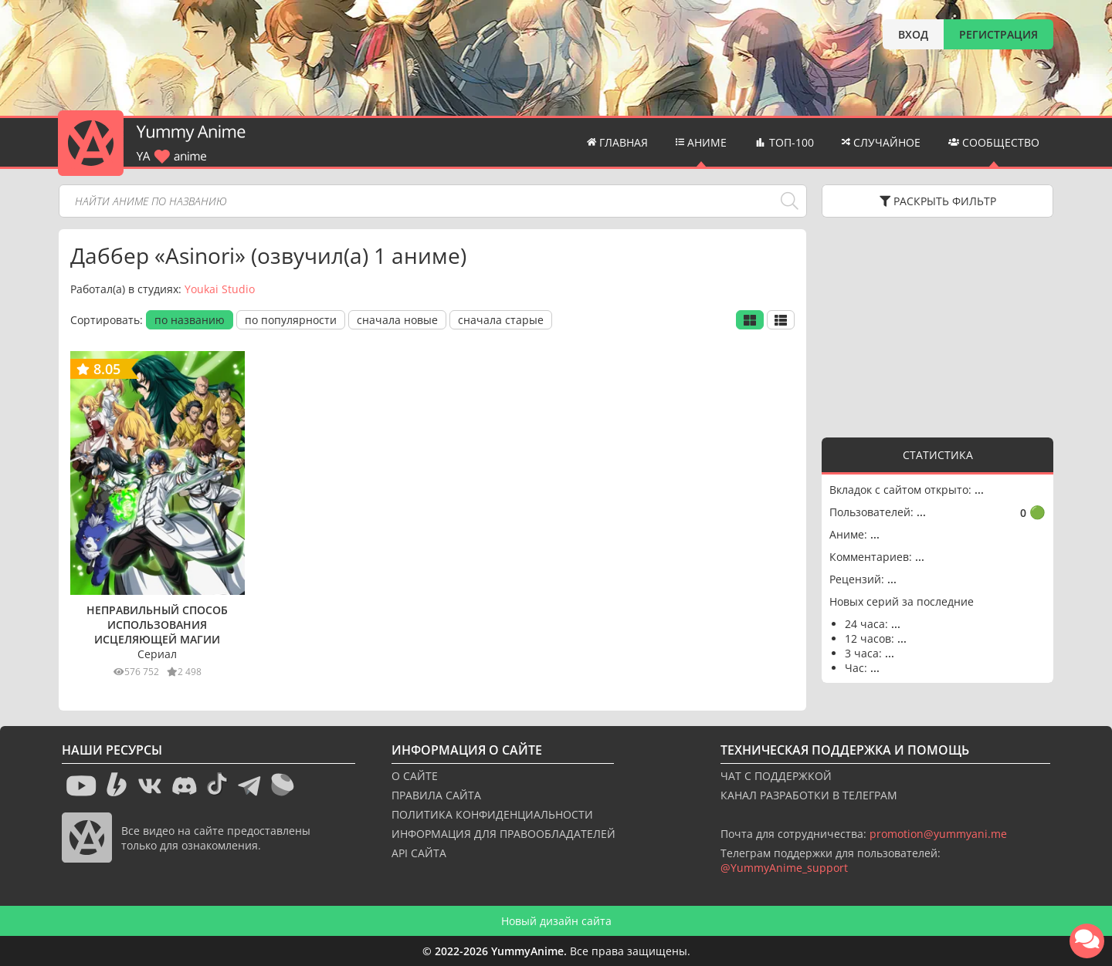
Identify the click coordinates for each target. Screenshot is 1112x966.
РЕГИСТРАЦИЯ (998, 34)
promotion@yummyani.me (938, 833)
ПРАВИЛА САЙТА (436, 795)
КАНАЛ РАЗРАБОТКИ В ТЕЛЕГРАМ (808, 795)
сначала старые (501, 319)
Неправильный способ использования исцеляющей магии (157, 625)
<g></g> (937, 325)
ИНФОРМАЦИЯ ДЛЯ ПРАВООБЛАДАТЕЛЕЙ (503, 833)
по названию (189, 319)
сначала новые (397, 319)
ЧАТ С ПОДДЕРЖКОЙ (776, 775)
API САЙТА (419, 853)
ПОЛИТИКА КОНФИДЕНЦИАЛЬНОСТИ (492, 814)
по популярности (291, 319)
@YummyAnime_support (784, 867)
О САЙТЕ (415, 775)
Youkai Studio (220, 289)
